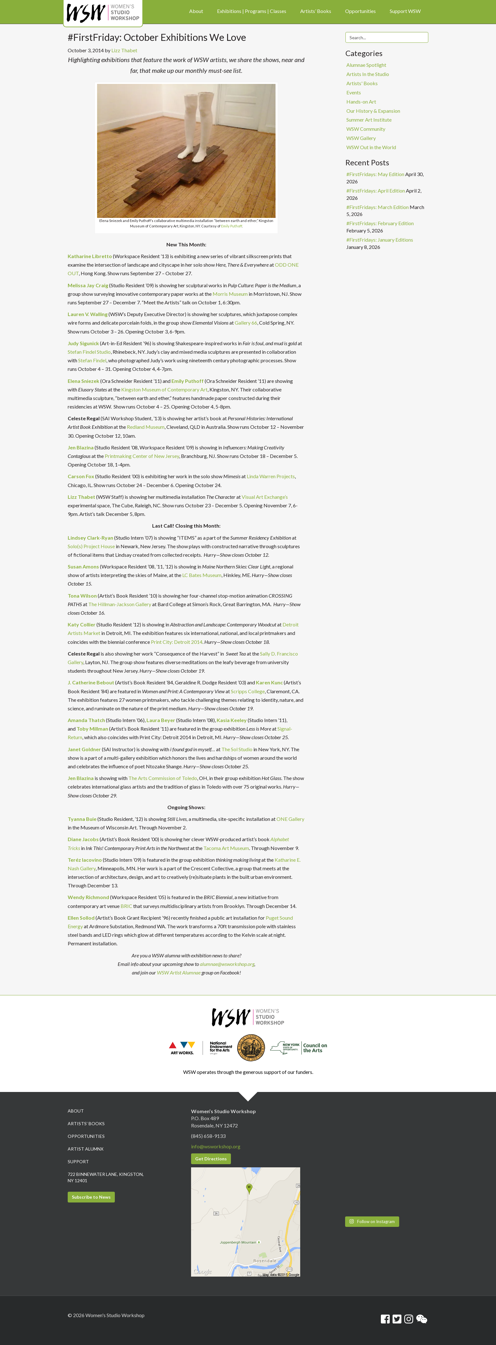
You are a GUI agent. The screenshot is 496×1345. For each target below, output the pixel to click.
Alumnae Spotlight (366, 65)
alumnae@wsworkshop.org (227, 964)
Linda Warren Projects (271, 476)
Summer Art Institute (369, 120)
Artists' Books (362, 83)
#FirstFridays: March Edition (377, 207)
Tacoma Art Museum (226, 848)
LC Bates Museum (201, 575)
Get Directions (211, 1158)
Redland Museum (145, 427)
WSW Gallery (361, 138)
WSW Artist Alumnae (179, 972)
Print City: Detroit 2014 (176, 642)
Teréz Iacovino (85, 860)
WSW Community (365, 129)
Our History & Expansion (373, 111)
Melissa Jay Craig (88, 285)
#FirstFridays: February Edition (380, 223)
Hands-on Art (361, 101)
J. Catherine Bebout (91, 682)
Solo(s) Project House (91, 546)
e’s (285, 497)
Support (78, 1161)
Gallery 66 (246, 323)
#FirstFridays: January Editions (379, 240)
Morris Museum (230, 294)
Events (353, 92)
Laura (153, 720)
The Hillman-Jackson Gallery (119, 604)
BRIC (126, 906)
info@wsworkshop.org (215, 1146)
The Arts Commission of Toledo (162, 778)
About (76, 1110)
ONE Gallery (290, 819)
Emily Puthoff (231, 226)
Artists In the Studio (367, 74)
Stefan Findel (92, 360)
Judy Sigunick (83, 343)
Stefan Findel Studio (89, 352)
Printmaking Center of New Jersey (142, 456)
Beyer (167, 720)
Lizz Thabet (124, 50)
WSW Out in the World (371, 147)
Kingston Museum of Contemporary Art (164, 389)
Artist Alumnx (85, 1148)
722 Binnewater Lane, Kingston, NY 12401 (106, 1177)
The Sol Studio (236, 749)
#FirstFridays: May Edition (375, 174)
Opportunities (86, 1136)
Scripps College (248, 691)
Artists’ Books (86, 1123)
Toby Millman (92, 729)
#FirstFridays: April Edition (375, 190)
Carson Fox (81, 476)
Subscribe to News (91, 1197)
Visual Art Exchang (262, 497)
